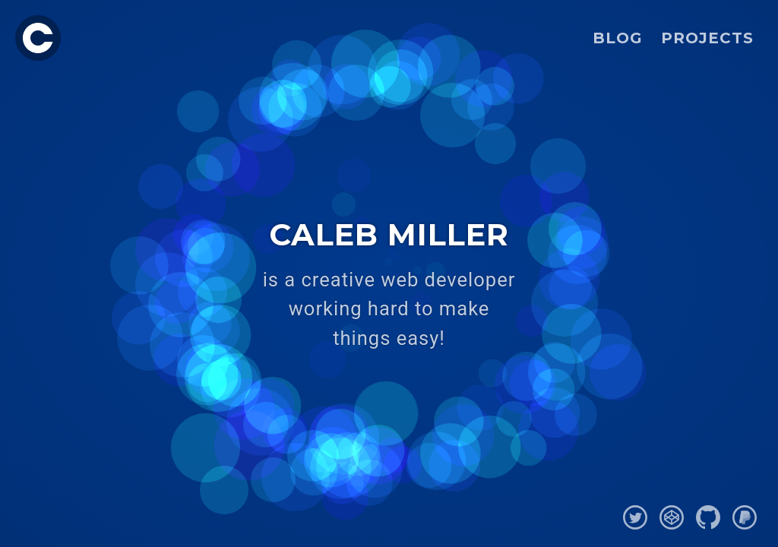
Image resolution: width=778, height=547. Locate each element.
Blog (618, 38)
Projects (707, 38)
